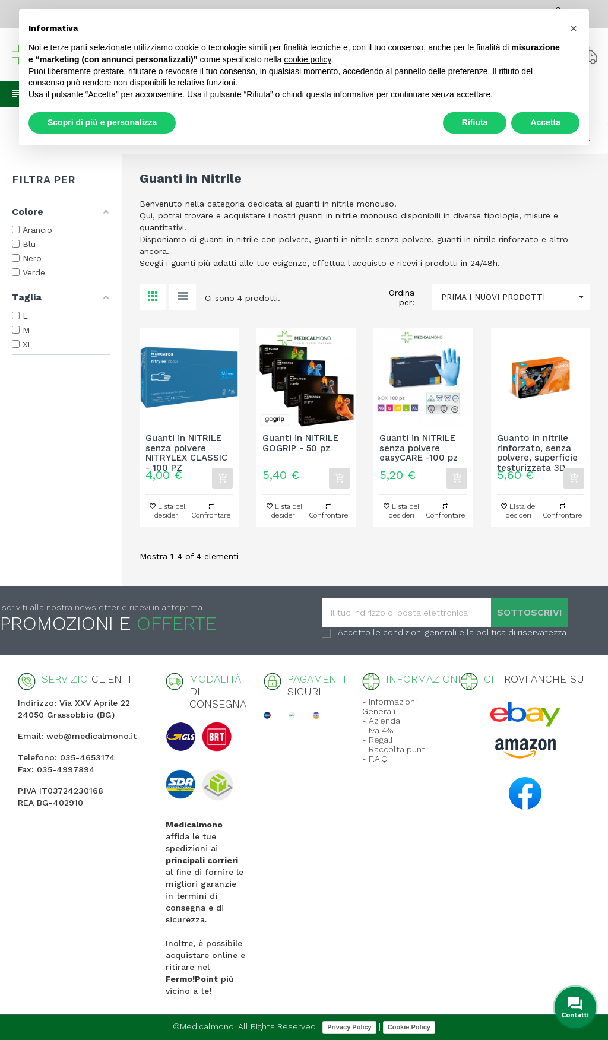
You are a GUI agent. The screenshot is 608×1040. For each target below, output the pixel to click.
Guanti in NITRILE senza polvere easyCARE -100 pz (418, 448)
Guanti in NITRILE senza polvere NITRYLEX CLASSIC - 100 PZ (186, 448)
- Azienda (381, 720)
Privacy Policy (349, 1027)
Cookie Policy (409, 1027)
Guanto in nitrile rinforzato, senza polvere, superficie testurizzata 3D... (537, 448)
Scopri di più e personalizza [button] (102, 122)
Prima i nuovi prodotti (515, 297)
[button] (573, 28)
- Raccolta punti (394, 749)
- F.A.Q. (375, 758)
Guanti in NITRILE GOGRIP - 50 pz (300, 443)
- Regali (377, 739)
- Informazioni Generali (389, 706)
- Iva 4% (377, 730)
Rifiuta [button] (475, 122)
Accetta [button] (545, 122)
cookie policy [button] (307, 59)
